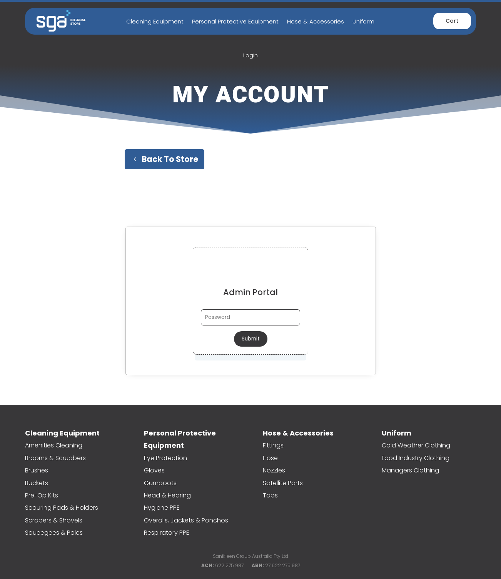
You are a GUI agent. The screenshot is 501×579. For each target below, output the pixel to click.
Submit (251, 338)
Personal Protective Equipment (235, 21)
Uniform (363, 21)
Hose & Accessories (315, 21)
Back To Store (170, 159)
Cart (452, 21)
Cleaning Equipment (155, 21)
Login (250, 55)
